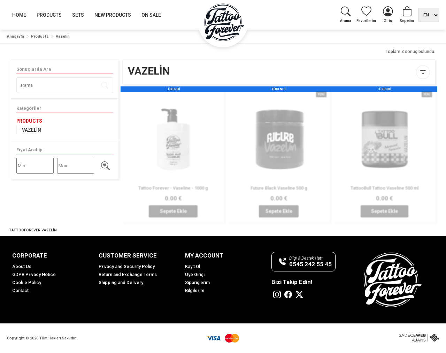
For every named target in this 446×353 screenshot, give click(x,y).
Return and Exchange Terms (128, 274)
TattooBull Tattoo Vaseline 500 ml (384, 188)
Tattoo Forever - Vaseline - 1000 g (173, 188)
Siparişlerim (197, 282)
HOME (19, 15)
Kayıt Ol (192, 266)
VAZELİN (31, 130)
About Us (21, 266)
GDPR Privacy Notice (34, 274)
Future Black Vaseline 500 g (278, 188)
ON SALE (151, 15)
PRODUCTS (49, 15)
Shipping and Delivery (121, 282)
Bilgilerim (194, 290)
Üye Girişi (195, 274)
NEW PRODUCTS (112, 15)
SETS (78, 15)
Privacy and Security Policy (127, 266)
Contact (20, 290)
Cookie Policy (26, 282)
